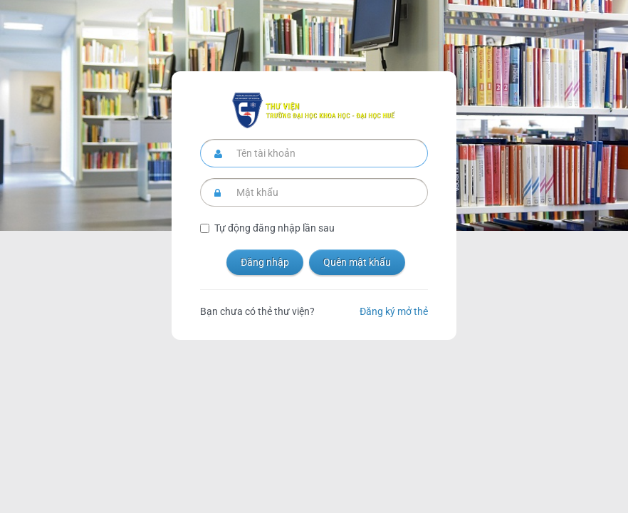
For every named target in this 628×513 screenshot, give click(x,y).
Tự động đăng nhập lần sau (274, 228)
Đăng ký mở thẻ (394, 311)
